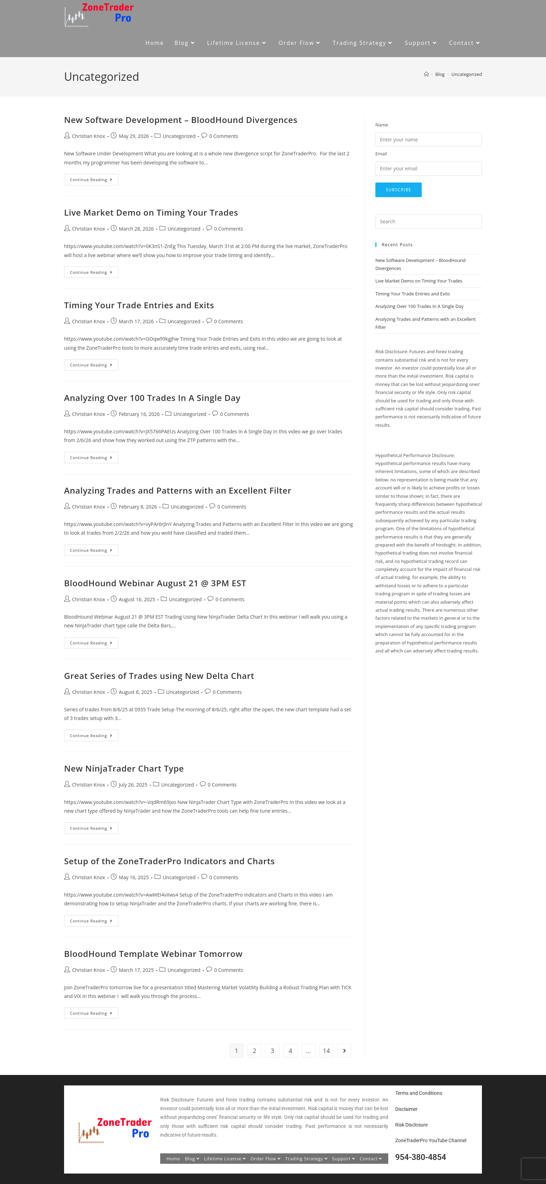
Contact (371, 1158)
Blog (192, 1158)
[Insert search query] (428, 222)
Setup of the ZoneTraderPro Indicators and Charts (169, 861)
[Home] (426, 74)
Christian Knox (88, 136)
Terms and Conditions (418, 1093)
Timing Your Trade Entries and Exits (139, 305)
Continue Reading (94, 178)
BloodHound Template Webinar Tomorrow (153, 953)
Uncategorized (466, 74)
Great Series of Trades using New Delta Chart (159, 675)
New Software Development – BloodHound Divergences (180, 119)
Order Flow (265, 1158)
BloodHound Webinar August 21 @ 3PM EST (155, 583)
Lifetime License (225, 1158)
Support (343, 1158)
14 (326, 1050)
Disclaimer (406, 1109)
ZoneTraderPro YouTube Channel (430, 1140)
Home (173, 1158)
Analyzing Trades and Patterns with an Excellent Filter (177, 490)
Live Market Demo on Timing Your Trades (151, 212)
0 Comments (223, 136)
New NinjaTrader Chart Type (124, 768)
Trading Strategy (306, 1158)
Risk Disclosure (411, 1125)
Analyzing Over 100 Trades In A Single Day (152, 397)
